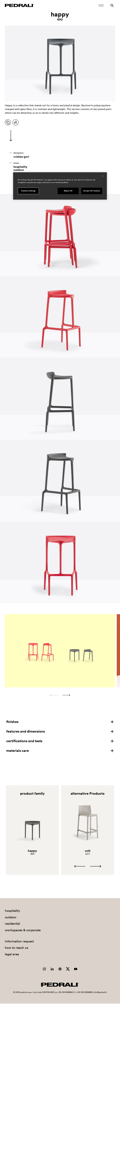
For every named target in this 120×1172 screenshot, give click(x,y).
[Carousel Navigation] (60, 695)
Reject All (68, 191)
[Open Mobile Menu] (101, 5)
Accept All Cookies (91, 191)
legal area (12, 954)
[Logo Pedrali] (19, 5)
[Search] (112, 5)
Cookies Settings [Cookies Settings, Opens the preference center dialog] (28, 191)
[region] (60, 186)
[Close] (102, 176)
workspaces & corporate (23, 930)
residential (12, 923)
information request (19, 941)
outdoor (18, 169)
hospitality (20, 166)
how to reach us (16, 948)
